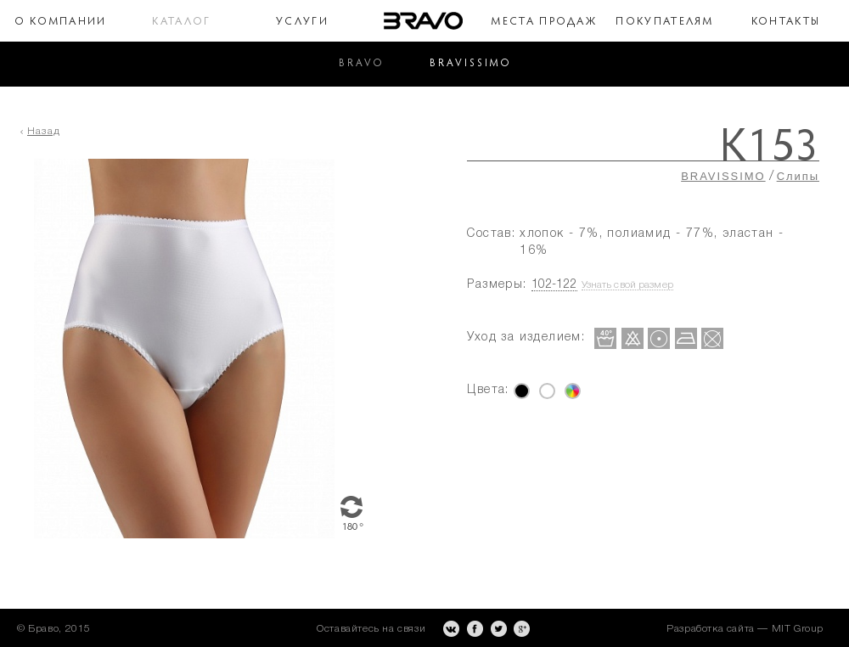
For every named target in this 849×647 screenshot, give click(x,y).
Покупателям (664, 21)
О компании (60, 21)
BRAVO (361, 64)
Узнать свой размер (627, 285)
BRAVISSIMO (470, 64)
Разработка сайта (710, 628)
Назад (43, 131)
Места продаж (544, 21)
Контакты (785, 21)
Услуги (302, 21)
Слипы (798, 176)
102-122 (554, 284)
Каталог (181, 21)
